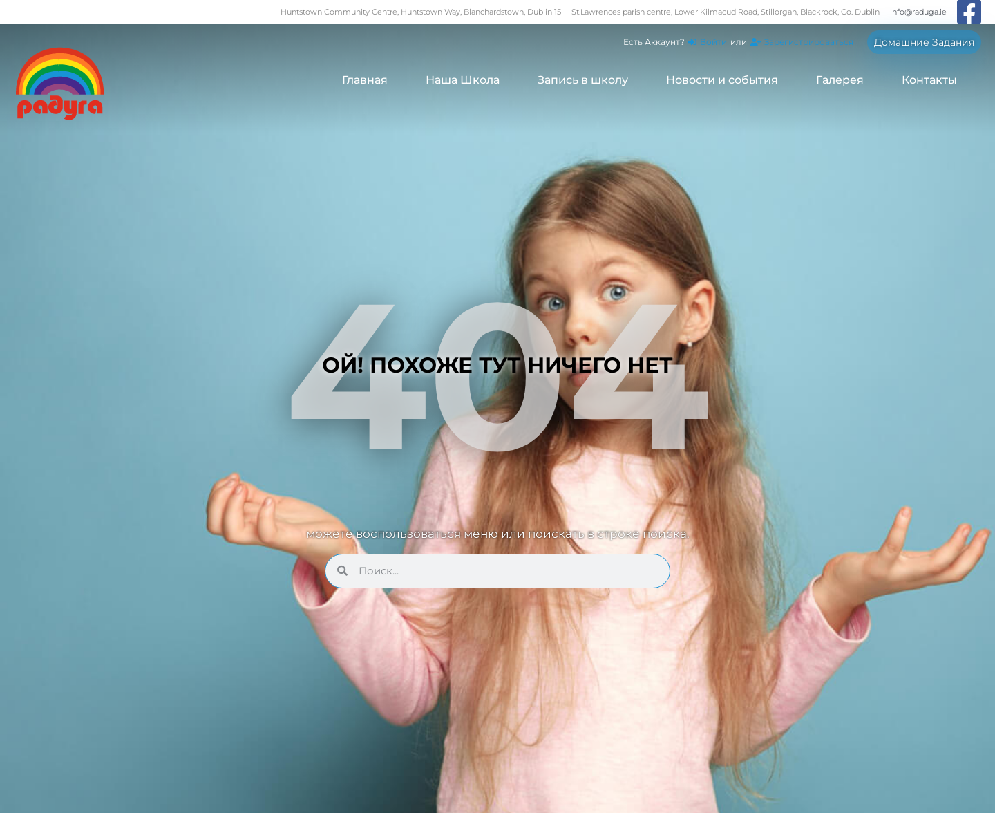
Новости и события (722, 79)
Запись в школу (583, 79)
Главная (365, 79)
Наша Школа (463, 79)
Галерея (840, 79)
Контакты (929, 79)
